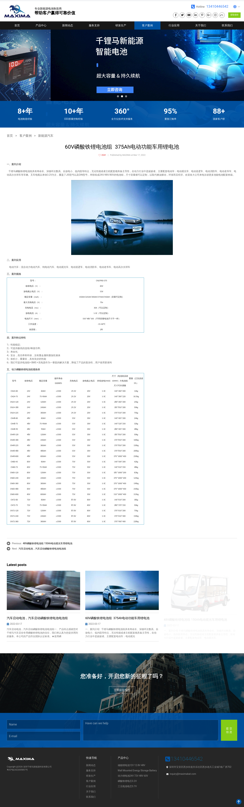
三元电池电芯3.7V (127, 786)
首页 (17, 25)
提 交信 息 (229, 730)
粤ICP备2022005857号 (17, 770)
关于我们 (200, 25)
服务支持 (94, 25)
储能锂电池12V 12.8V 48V (131, 765)
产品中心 (41, 25)
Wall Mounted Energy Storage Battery (137, 770)
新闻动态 (67, 25)
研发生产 (120, 25)
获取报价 (234, 15)
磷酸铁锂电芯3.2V (127, 781)
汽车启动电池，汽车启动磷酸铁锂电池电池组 (42, 548)
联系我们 (227, 25)
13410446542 (217, 6)
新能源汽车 (45, 135)
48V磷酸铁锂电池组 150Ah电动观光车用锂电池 (48, 543)
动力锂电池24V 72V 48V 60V (133, 775)
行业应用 (174, 25)
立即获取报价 (122, 690)
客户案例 (147, 25)
